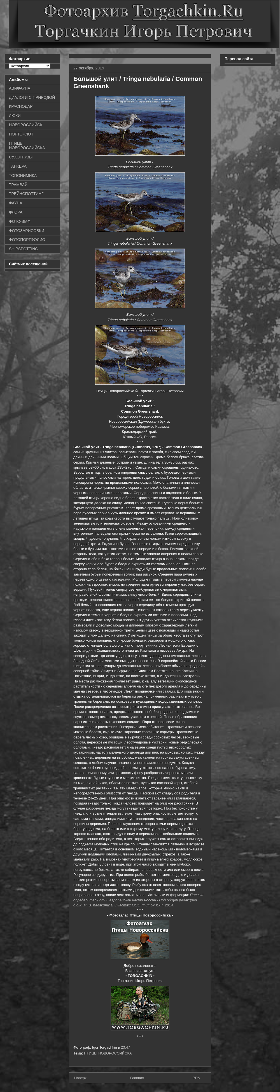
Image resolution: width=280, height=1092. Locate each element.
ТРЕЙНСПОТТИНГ (26, 193)
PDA (196, 1078)
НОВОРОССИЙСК (25, 125)
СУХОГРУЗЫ (20, 157)
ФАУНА (15, 203)
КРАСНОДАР (21, 106)
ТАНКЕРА (18, 166)
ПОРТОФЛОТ (21, 134)
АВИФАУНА (19, 88)
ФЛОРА (15, 212)
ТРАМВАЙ (18, 185)
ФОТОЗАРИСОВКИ (26, 230)
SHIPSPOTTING (23, 249)
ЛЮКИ (15, 115)
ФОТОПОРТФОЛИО (27, 239)
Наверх (80, 1078)
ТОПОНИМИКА (23, 175)
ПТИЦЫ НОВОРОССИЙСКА (108, 1053)
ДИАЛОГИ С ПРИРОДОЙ (32, 97)
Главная (137, 1078)
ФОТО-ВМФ (20, 221)
